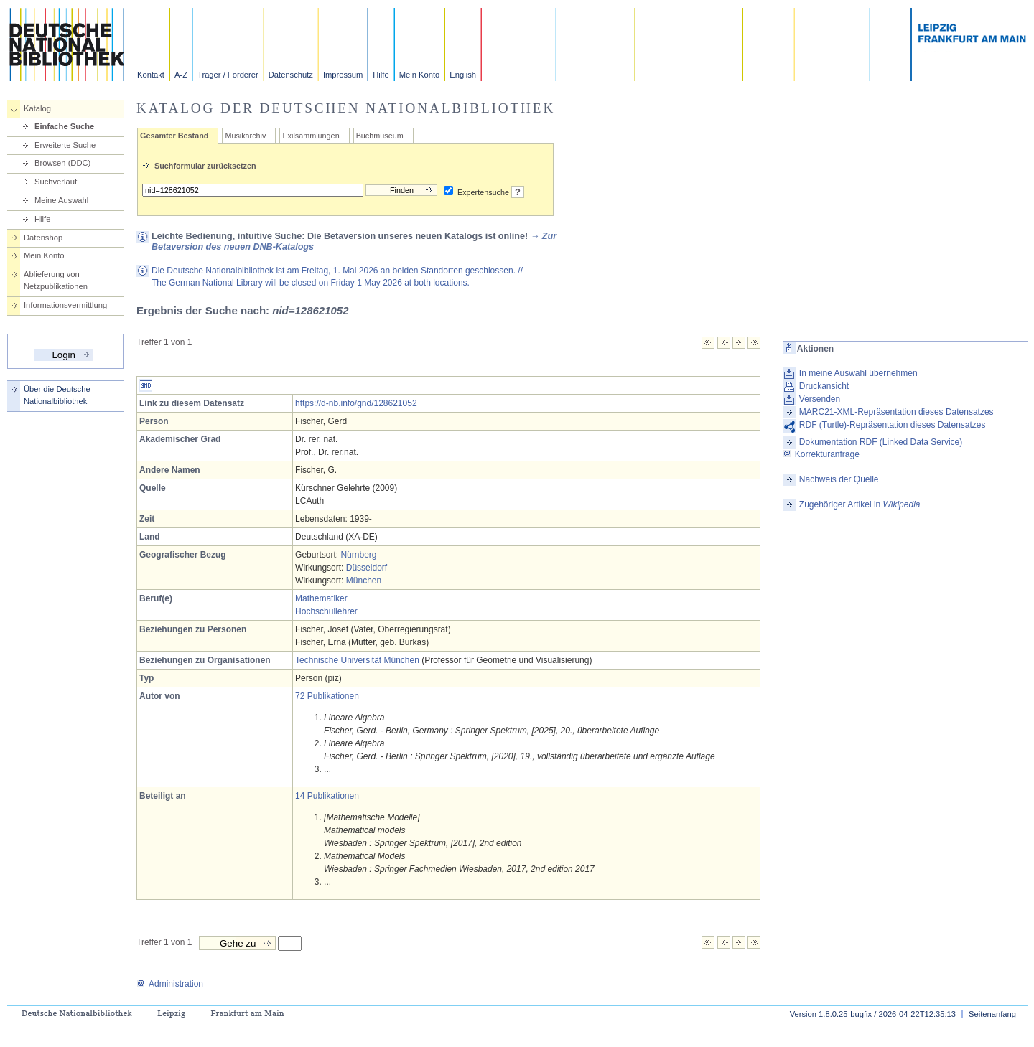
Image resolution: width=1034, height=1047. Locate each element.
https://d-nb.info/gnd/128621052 (355, 403)
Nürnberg (358, 555)
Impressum (343, 74)
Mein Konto (419, 74)
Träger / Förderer (227, 74)
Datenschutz (291, 74)
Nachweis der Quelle (839, 479)
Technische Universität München (357, 660)
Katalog (37, 108)
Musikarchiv (245, 135)
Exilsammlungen (310, 135)
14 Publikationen (327, 796)
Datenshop (43, 237)
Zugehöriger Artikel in (860, 504)
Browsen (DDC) (62, 163)
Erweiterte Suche (65, 145)
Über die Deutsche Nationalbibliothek (57, 395)
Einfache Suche (64, 126)
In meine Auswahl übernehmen (858, 373)
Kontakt (150, 74)
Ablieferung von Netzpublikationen (56, 280)
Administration (169, 984)
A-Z (180, 74)
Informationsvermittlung (65, 305)
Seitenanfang (992, 1014)
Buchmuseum (380, 135)
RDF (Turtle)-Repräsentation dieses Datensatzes (892, 425)
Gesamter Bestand (174, 135)
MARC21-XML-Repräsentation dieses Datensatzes (896, 412)
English (463, 74)
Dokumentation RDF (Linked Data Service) (880, 442)
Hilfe (380, 74)
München (363, 581)
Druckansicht (824, 386)
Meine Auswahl (61, 200)
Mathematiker (321, 598)
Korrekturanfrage (821, 454)
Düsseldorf (366, 568)
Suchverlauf (55, 181)
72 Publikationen (327, 696)
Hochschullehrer (326, 611)
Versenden (819, 399)
